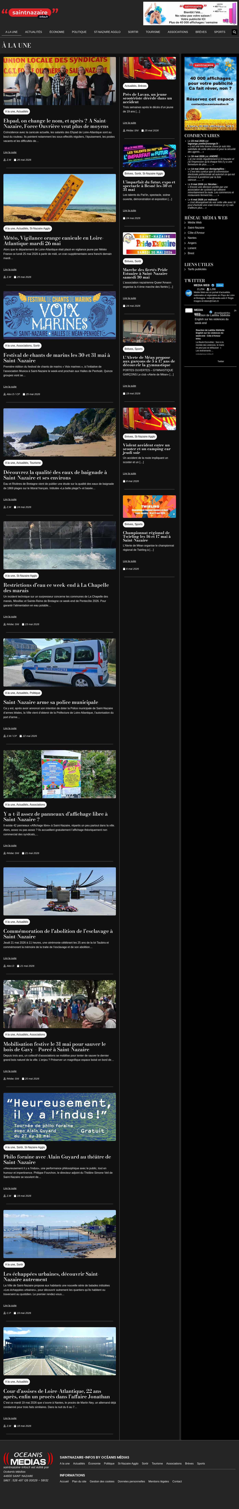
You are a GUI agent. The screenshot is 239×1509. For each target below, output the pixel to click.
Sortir (133, 32)
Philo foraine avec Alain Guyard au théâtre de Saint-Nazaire (59, 1165)
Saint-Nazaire (196, 227)
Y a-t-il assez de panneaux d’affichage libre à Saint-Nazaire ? (59, 822)
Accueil (64, 1492)
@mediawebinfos (222, 313)
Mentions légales (158, 1492)
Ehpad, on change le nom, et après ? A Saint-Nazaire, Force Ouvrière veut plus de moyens (58, 126)
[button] (234, 32)
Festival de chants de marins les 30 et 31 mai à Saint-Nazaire (55, 363)
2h (235, 310)
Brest (191, 253)
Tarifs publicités (197, 269)
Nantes (192, 237)
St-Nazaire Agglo (107, 32)
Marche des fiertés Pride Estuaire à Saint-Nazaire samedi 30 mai (145, 273)
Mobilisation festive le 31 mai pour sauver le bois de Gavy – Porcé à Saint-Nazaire (57, 1052)
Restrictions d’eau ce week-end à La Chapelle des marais (49, 593)
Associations (178, 32)
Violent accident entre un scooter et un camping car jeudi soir (147, 448)
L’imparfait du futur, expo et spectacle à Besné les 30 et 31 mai (149, 185)
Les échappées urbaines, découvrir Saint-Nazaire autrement (56, 1282)
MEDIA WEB (198, 312)
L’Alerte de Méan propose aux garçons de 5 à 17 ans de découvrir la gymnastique (149, 361)
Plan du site (79, 1492)
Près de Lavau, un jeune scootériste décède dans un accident (147, 98)
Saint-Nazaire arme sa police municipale (55, 707)
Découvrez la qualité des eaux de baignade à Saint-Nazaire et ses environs (59, 480)
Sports (219, 32)
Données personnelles (131, 1492)
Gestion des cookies (102, 1492)
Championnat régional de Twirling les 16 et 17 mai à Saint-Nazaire (147, 536)
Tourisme (153, 32)
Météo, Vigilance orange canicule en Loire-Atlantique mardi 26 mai (59, 246)
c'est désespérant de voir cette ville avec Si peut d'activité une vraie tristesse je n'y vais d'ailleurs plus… (212, 205)
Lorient (192, 248)
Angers (192, 243)
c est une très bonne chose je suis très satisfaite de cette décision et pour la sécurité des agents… (212, 149)
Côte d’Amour (196, 232)
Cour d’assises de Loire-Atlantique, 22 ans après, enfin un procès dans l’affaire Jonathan (57, 1401)
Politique (79, 32)
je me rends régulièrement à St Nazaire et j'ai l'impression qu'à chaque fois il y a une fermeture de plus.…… (211, 162)
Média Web (195, 222)
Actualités (33, 32)
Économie (57, 32)
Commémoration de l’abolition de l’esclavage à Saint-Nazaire (46, 939)
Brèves (201, 32)
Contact (177, 1492)
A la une (11, 32)
